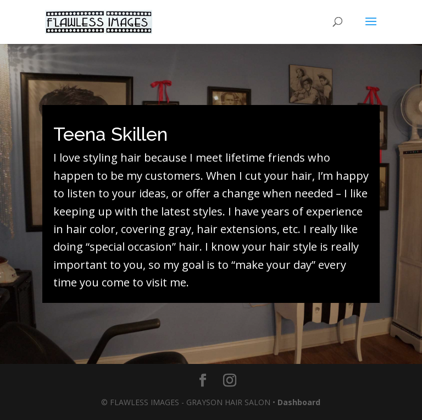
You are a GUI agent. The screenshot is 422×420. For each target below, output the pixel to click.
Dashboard (298, 402)
